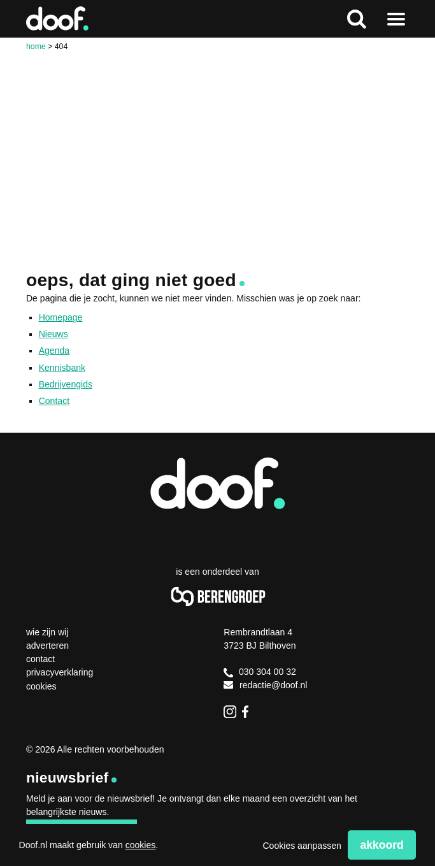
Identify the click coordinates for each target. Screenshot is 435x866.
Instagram (230, 711)
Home (36, 46)
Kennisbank (62, 368)
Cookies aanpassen (301, 846)
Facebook (248, 711)
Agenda (54, 350)
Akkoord (381, 845)
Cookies (41, 686)
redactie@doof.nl (265, 685)
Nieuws (53, 334)
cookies (140, 845)
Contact (54, 401)
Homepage (61, 317)
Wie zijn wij (47, 632)
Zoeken (356, 18)
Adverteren (47, 645)
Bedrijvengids (65, 384)
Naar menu (396, 18)
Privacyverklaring (59, 672)
